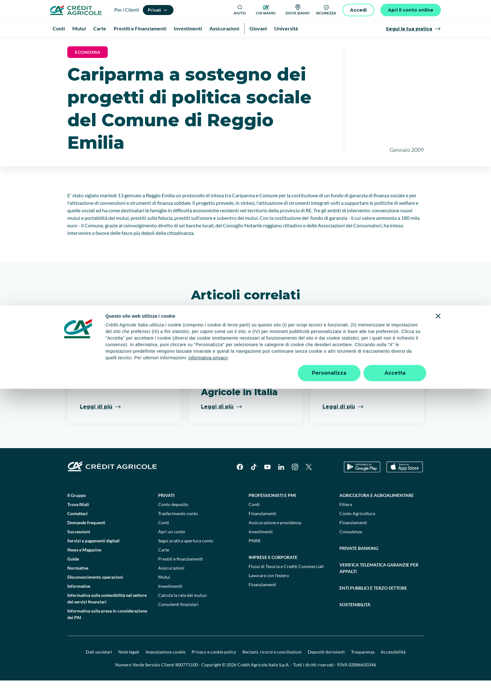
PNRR (255, 558)
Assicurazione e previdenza (275, 540)
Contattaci (77, 531)
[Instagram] (295, 484)
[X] (308, 484)
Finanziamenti (262, 531)
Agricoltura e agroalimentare (376, 512)
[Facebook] (240, 484)
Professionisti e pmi (272, 512)
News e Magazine (99, 43)
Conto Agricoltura (357, 531)
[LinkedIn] (281, 484)
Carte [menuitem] (99, 28)
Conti (163, 540)
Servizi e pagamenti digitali (93, 558)
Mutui (164, 594)
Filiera (345, 522)
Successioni (78, 549)
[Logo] (76, 10)
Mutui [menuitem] (79, 28)
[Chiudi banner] (438, 625)
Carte (163, 567)
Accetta (395, 682)
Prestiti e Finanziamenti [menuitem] (140, 28)
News (128, 43)
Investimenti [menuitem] (188, 28)
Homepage (66, 43)
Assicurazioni (171, 585)
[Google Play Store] (362, 484)
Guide (73, 576)
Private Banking (358, 565)
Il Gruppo (76, 512)
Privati (166, 512)
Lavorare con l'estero (269, 593)
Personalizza (329, 682)
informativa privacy (208, 667)
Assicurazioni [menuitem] (224, 28)
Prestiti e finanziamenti (180, 576)
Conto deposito (173, 522)
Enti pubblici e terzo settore (373, 605)
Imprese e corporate (273, 574)
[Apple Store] (405, 484)
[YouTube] (267, 484)
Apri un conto (171, 549)
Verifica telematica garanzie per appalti (378, 586)
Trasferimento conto (178, 531)
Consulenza (350, 549)
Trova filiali (78, 522)
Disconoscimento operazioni (95, 594)
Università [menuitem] (286, 28)
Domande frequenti (86, 540)
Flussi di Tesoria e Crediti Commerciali (286, 584)
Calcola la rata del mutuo (182, 612)
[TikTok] (253, 484)
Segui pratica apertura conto (185, 558)
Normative (77, 585)
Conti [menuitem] (59, 28)
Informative (78, 603)
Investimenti (170, 603)
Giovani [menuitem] (258, 28)
